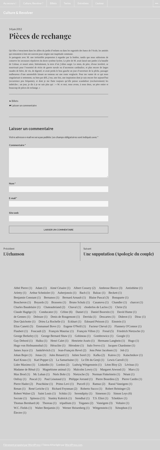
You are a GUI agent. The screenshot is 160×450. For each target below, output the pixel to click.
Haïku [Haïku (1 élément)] (41, 340)
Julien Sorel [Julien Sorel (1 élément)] (81, 355)
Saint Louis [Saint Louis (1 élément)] (47, 393)
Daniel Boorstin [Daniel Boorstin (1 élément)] (102, 312)
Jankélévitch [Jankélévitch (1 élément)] (45, 350)
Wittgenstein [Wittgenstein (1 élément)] (102, 408)
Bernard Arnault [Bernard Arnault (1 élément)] (74, 297)
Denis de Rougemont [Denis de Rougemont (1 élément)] (65, 316)
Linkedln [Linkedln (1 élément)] (45, 364)
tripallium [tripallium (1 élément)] (68, 403)
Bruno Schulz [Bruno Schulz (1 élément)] (79, 302)
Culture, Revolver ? (33, 3)
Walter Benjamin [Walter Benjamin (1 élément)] (47, 408)
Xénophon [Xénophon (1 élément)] (123, 408)
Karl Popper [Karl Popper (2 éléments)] (43, 360)
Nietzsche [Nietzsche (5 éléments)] (81, 374)
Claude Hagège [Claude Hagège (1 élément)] (25, 312)
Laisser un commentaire (24, 105)
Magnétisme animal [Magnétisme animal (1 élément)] (56, 369)
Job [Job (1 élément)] (124, 350)
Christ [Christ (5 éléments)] (121, 307)
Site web (14, 212)
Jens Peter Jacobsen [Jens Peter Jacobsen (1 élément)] (103, 350)
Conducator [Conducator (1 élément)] (48, 312)
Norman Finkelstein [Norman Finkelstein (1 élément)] (106, 374)
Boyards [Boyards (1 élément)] (41, 302)
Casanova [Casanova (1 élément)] (100, 302)
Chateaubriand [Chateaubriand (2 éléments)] (54, 307)
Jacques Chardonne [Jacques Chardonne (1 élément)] (121, 345)
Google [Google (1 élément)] (123, 336)
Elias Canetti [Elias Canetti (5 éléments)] (23, 326)
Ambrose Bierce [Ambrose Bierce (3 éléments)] (110, 288)
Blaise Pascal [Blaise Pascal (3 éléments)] (99, 297)
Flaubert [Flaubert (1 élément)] (21, 331)
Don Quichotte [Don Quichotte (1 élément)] (24, 321)
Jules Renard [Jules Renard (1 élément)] (59, 355)
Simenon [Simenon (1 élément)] (103, 393)
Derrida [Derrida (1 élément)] (89, 316)
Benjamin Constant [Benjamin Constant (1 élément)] (27, 297)
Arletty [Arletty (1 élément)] (20, 292)
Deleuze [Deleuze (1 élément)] (40, 316)
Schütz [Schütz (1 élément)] (65, 393)
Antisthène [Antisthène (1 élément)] (134, 288)
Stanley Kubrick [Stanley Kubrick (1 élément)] (60, 398)
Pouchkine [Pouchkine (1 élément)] (44, 384)
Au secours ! (9, 3)
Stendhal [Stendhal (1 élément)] (82, 398)
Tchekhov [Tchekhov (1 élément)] (119, 398)
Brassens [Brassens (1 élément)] (58, 302)
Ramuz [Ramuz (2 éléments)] (99, 384)
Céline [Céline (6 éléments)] (66, 312)
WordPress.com (73, 444)
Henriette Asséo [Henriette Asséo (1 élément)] (83, 340)
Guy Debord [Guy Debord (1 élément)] (23, 340)
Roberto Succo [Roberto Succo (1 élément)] (91, 388)
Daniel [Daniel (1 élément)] (82, 312)
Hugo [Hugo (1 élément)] (133, 340)
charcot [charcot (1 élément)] (136, 302)
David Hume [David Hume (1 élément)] (126, 312)
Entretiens (83, 3)
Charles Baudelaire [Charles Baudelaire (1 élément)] (27, 307)
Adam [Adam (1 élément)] (41, 288)
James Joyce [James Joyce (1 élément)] (23, 350)
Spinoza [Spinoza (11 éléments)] (37, 398)
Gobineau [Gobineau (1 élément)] (82, 336)
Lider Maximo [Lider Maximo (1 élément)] (24, 364)
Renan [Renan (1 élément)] (19, 388)
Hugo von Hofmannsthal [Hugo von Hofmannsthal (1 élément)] (30, 345)
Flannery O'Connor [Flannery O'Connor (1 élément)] (128, 326)
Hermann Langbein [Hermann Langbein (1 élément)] (111, 340)
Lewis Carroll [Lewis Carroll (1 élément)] (117, 360)
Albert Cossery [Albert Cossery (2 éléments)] (85, 288)
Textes (67, 3)
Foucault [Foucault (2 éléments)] (38, 331)
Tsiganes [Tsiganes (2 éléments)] (86, 403)
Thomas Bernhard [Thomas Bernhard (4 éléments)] (26, 403)
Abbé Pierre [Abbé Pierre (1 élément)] (23, 288)
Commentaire (17, 145)
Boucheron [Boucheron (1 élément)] (22, 302)
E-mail (13, 198)
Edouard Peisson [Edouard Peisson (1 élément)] (96, 321)
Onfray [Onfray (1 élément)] (20, 379)
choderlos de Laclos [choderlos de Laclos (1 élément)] (98, 307)
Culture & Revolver (18, 13)
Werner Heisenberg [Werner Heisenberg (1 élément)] (75, 408)
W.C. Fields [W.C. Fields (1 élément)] (23, 408)
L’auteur (100, 3)
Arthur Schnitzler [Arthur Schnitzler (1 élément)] (42, 292)
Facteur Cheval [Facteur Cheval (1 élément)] (100, 326)
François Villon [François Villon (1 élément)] (88, 331)
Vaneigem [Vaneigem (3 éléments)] (104, 403)
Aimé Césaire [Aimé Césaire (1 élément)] (60, 288)
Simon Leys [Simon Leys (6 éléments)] (122, 393)
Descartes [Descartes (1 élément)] (107, 316)
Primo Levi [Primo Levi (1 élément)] (65, 384)
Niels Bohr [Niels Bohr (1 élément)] (61, 374)
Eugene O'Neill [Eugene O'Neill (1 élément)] (74, 326)
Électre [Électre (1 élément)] (20, 412)
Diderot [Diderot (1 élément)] (125, 316)
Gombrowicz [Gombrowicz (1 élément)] (103, 336)
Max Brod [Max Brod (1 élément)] (22, 374)
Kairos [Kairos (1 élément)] (114, 355)
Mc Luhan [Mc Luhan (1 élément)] (41, 374)
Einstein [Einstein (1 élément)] (119, 321)
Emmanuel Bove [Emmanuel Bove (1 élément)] (48, 326)
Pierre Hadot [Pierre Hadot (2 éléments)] (23, 384)
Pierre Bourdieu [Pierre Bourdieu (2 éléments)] (107, 379)
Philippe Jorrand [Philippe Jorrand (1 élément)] (81, 379)
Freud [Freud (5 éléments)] (108, 331)
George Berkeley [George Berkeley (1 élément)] (26, 336)
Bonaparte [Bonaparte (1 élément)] (120, 297)
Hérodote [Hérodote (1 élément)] (76, 345)
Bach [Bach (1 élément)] (85, 292)
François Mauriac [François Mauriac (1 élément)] (61, 331)
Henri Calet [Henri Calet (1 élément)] (59, 340)
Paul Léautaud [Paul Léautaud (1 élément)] (55, 379)
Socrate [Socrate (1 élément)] (20, 398)
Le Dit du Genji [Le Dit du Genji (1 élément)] (92, 360)
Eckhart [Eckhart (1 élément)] (74, 321)
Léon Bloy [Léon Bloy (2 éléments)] (113, 364)
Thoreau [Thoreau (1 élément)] (49, 403)
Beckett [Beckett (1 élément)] (115, 292)
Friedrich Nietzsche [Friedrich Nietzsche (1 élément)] (130, 331)
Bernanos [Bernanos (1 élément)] (51, 297)
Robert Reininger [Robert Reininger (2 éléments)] (117, 388)
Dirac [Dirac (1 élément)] (140, 316)
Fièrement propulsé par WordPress (21, 444)
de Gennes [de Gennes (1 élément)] (22, 316)
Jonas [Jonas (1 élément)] (40, 355)
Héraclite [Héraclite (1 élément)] (57, 345)
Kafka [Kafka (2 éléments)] (99, 355)
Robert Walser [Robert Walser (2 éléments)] (24, 393)
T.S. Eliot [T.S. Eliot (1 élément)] (100, 398)
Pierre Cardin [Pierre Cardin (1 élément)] (132, 379)
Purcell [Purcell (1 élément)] (83, 384)
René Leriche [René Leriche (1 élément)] (39, 388)
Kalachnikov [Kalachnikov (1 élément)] (133, 355)
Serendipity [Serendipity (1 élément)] (83, 393)
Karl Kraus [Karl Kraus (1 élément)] (22, 360)
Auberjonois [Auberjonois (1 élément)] (67, 292)
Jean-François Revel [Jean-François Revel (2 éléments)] (72, 350)
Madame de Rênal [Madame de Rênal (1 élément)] (26, 369)
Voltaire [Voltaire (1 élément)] (122, 403)
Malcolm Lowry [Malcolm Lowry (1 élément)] (85, 369)
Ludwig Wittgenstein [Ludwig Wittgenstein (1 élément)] (86, 364)
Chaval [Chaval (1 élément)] (74, 307)
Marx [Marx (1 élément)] (133, 369)
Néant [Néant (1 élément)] (129, 374)
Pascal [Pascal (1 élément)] (35, 379)
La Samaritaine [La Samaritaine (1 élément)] (67, 360)
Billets (53, 3)
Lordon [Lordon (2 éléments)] (62, 364)
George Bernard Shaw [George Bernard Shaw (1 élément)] (56, 336)
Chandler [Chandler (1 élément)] (119, 302)
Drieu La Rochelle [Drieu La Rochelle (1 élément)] (52, 321)
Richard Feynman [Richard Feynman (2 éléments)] (64, 388)
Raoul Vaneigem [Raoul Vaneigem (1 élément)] (120, 384)
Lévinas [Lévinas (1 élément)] (131, 364)
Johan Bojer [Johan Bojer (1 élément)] (23, 355)
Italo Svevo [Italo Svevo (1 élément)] (96, 345)
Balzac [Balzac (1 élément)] (99, 292)
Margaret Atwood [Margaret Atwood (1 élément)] (112, 369)
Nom (12, 183)
